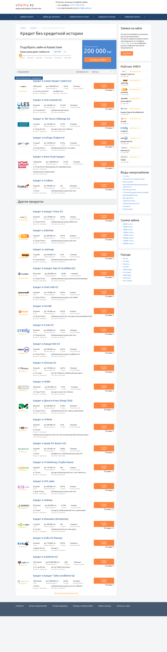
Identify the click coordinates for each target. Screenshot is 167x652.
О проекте (20, 642)
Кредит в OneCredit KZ (45, 301)
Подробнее (126, 54)
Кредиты (33, 29)
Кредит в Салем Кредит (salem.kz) (52, 82)
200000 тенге (128, 239)
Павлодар (127, 276)
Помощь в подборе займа (83, 642)
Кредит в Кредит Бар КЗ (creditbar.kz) (54, 281)
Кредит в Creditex (43, 188)
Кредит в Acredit (42, 321)
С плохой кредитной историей (135, 193)
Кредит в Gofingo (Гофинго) (48, 142)
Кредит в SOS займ (43, 508)
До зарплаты (128, 199)
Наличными (128, 210)
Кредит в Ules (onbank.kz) (47, 102)
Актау (125, 259)
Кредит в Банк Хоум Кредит (49, 163)
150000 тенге (128, 236)
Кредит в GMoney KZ (44, 382)
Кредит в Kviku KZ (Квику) (47, 569)
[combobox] (102, 73)
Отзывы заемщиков (59, 642)
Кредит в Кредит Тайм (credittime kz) (54, 610)
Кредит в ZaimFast (43, 240)
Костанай (127, 273)
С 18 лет (126, 177)
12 (113, 431)
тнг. (64, 53)
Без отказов (128, 183)
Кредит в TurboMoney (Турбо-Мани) (53, 488)
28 (113, 537)
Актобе (126, 262)
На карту (126, 207)
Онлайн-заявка (106, 87)
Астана (126, 268)
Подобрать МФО (97, 61)
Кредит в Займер (42, 529)
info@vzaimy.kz (85, 9)
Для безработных (130, 196)
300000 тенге (128, 244)
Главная (23, 29)
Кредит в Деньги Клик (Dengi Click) (52, 423)
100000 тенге (128, 233)
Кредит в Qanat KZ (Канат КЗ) (49, 468)
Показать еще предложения (66, 629)
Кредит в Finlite (41, 402)
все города (127, 282)
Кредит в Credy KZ (43, 342)
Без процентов (129, 191)
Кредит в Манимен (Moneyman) (50, 549)
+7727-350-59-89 (77, 6)
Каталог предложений (38, 642)
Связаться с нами (123, 642)
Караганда (127, 271)
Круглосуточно (129, 202)
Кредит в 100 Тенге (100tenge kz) (51, 122)
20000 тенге (128, 225)
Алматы (126, 265)
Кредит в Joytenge (43, 261)
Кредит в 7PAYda (42, 443)
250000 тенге (128, 242)
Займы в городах (104, 642)
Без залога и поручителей (134, 180)
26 (113, 558)
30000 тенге (128, 228)
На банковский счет (131, 205)
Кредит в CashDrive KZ (45, 589)
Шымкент (127, 279)
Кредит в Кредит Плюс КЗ (48, 220)
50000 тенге (128, 231)
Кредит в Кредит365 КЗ (46, 362)
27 (113, 497)
